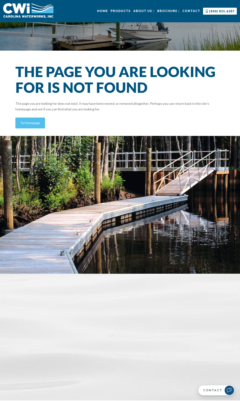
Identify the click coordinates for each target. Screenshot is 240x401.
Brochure (168, 11)
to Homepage (30, 123)
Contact (191, 11)
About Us (143, 11)
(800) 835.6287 (220, 11)
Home (102, 11)
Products (120, 11)
